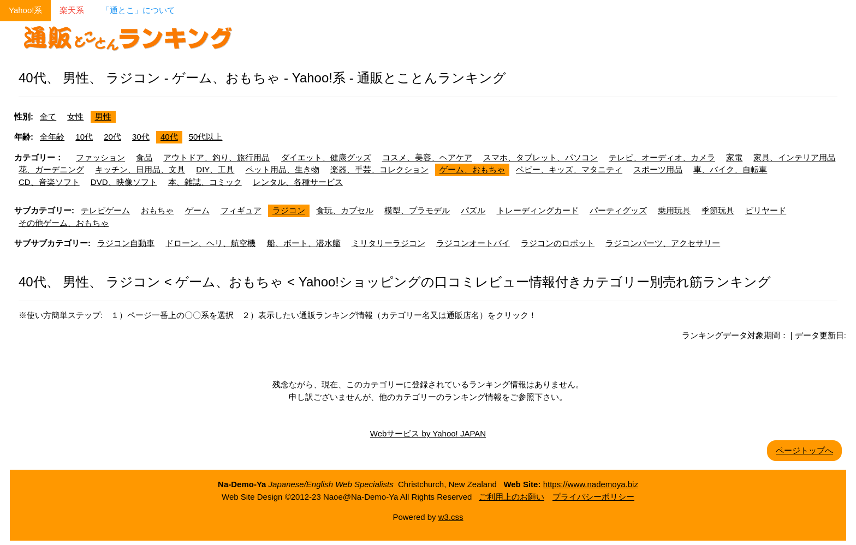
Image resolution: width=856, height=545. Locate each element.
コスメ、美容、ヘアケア (427, 157)
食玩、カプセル (344, 210)
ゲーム (197, 210)
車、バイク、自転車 (730, 169)
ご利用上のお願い (511, 496)
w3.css (450, 517)
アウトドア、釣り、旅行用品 (216, 157)
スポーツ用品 (657, 169)
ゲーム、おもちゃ (472, 169)
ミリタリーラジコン (388, 243)
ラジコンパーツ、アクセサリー (662, 243)
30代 (141, 136)
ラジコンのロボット (558, 243)
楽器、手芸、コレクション (379, 169)
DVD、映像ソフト (124, 182)
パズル (473, 210)
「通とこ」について (138, 10)
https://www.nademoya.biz (590, 484)
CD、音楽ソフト (49, 182)
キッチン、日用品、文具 (140, 169)
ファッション (100, 157)
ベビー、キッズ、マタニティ (569, 169)
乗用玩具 (674, 210)
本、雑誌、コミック (205, 182)
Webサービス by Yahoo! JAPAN (428, 433)
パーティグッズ (618, 210)
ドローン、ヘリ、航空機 (210, 243)
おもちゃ (157, 210)
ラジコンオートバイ (473, 243)
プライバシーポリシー (593, 496)
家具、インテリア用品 (794, 157)
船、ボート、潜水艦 (304, 243)
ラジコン (288, 210)
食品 (144, 157)
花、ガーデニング (51, 169)
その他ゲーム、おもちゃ (64, 222)
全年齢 (52, 136)
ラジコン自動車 (125, 243)
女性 (75, 116)
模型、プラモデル (417, 210)
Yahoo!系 (25, 10)
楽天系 (72, 10)
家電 (734, 157)
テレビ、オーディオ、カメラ (662, 157)
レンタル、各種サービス (298, 182)
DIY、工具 (215, 169)
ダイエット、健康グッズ (326, 157)
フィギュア (241, 210)
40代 (169, 136)
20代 (112, 136)
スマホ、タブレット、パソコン (540, 157)
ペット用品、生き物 (282, 169)
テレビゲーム (105, 210)
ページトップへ (804, 450)
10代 (84, 136)
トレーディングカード (538, 210)
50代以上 (206, 136)
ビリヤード (765, 210)
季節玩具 (718, 210)
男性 (103, 116)
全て (48, 116)
